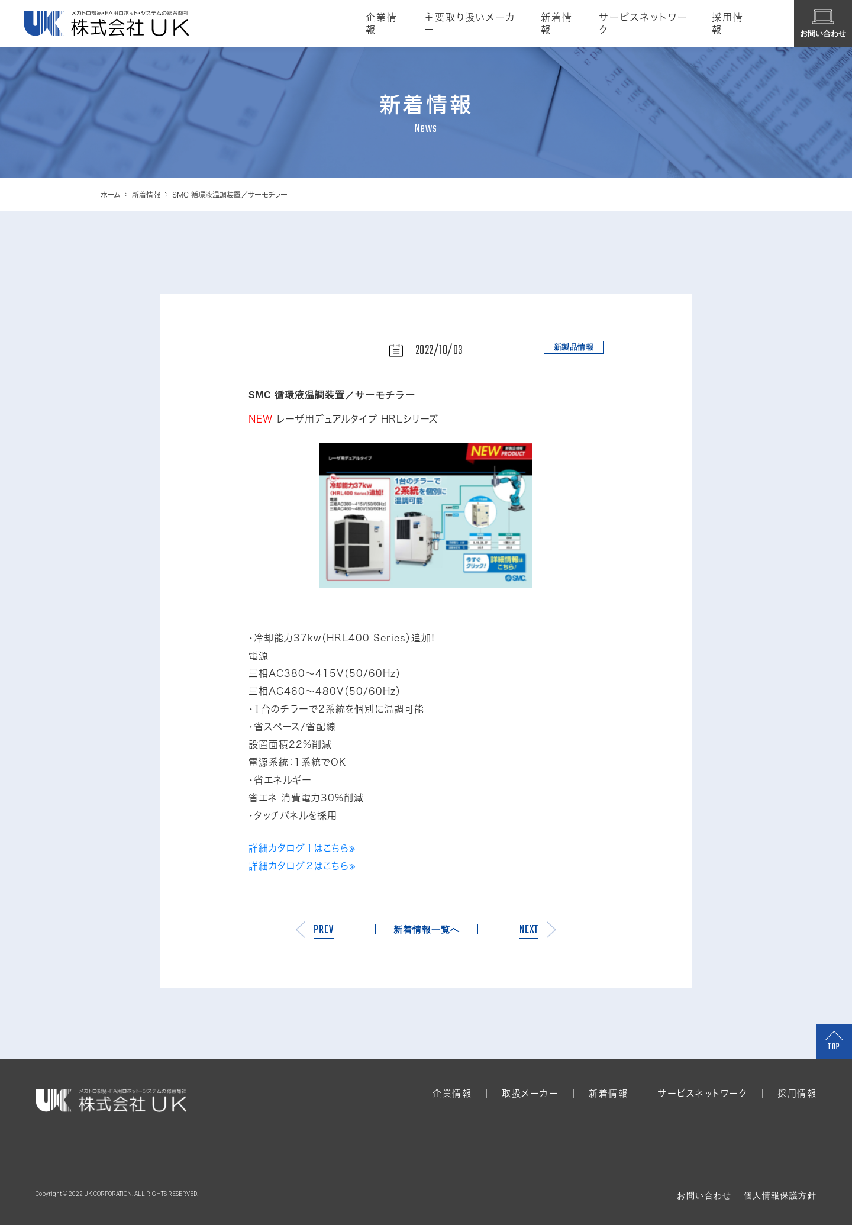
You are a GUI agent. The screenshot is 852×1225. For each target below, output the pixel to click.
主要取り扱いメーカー (464, 23)
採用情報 (730, 23)
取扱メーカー (530, 1093)
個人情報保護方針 (780, 1195)
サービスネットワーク (642, 23)
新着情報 (553, 23)
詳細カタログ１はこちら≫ (302, 848)
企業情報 (374, 23)
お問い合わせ (704, 1195)
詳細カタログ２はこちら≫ (302, 866)
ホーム (110, 194)
